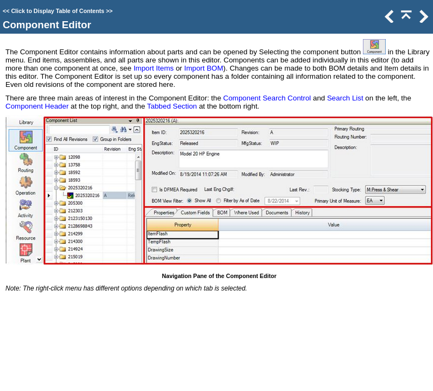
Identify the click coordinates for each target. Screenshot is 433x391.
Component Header (36, 106)
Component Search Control (267, 98)
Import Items (154, 68)
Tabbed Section (172, 106)
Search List (345, 98)
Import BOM (203, 68)
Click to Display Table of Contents (57, 11)
